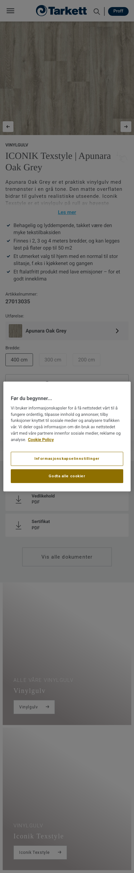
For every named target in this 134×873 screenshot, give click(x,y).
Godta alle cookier (66, 476)
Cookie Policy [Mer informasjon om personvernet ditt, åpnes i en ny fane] (41, 439)
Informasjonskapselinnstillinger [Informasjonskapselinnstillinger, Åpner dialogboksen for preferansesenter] (67, 458)
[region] (67, 437)
